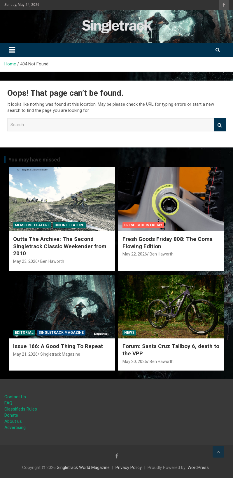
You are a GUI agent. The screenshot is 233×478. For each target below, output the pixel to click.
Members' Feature (32, 225)
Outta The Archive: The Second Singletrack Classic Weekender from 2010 (59, 246)
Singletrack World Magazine (83, 467)
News (129, 333)
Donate (11, 415)
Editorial (24, 333)
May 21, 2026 (25, 354)
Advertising (15, 427)
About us (13, 421)
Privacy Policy (128, 467)
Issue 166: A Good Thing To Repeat (58, 346)
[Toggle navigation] (12, 50)
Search (220, 124)
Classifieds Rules (20, 409)
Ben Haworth (52, 261)
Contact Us (15, 396)
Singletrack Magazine (61, 333)
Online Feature (69, 225)
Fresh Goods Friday (143, 225)
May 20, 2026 (134, 361)
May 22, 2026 (134, 254)
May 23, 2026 (25, 261)
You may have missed (34, 160)
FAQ (8, 403)
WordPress (198, 467)
